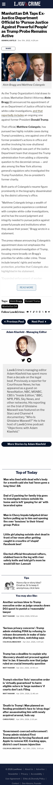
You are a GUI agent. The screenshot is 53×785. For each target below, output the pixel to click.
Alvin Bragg (16, 301)
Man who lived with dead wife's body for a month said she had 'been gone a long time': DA (26, 482)
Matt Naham (9, 616)
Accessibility (36, 774)
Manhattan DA (9, 306)
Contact (15, 783)
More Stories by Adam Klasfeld (27, 444)
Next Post (39, 321)
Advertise (40, 769)
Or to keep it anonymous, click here (27, 586)
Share (8, 48)
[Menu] (4, 4)
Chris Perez (8, 719)
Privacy (24, 774)
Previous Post (14, 321)
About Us (29, 769)
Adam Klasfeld (8, 40)
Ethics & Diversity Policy (34, 778)
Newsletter (13, 774)
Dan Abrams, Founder (31, 783)
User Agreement (12, 778)
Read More (26, 287)
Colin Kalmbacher (12, 642)
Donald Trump (32, 301)
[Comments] (1, 44)
